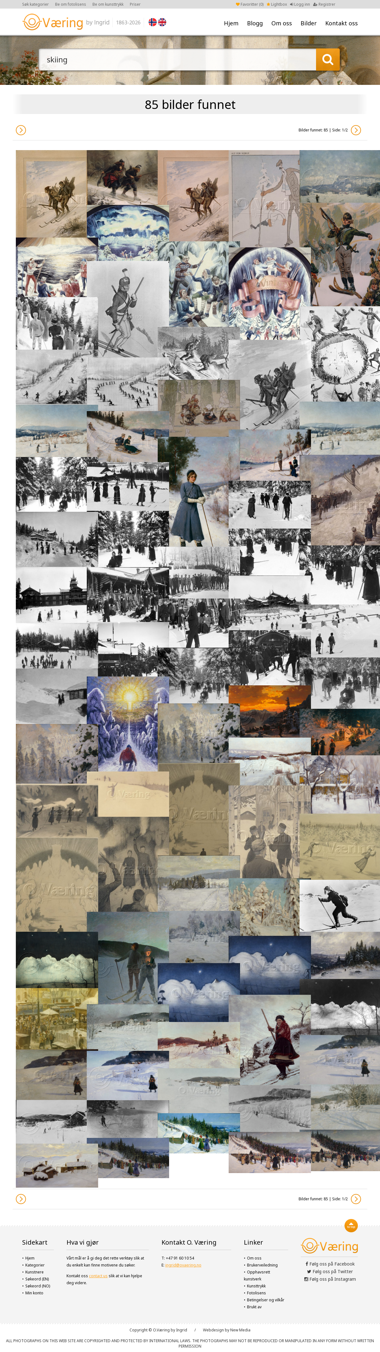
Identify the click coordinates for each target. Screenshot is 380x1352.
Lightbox (277, 4)
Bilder (309, 23)
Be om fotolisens (70, 4)
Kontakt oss (341, 23)
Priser (135, 4)
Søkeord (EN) (37, 1279)
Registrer (324, 4)
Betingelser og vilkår (265, 1300)
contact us (98, 1276)
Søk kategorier (35, 4)
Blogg (255, 23)
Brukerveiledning (262, 1265)
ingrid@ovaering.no (183, 1265)
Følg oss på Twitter (330, 1271)
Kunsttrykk (256, 1286)
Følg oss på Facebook (330, 1264)
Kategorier (35, 1265)
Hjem (231, 23)
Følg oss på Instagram (330, 1279)
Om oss (281, 23)
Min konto (34, 1293)
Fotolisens (256, 1293)
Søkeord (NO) (37, 1286)
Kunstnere (34, 1272)
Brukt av (254, 1307)
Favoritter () (249, 4)
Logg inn (300, 4)
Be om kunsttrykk (108, 4)
